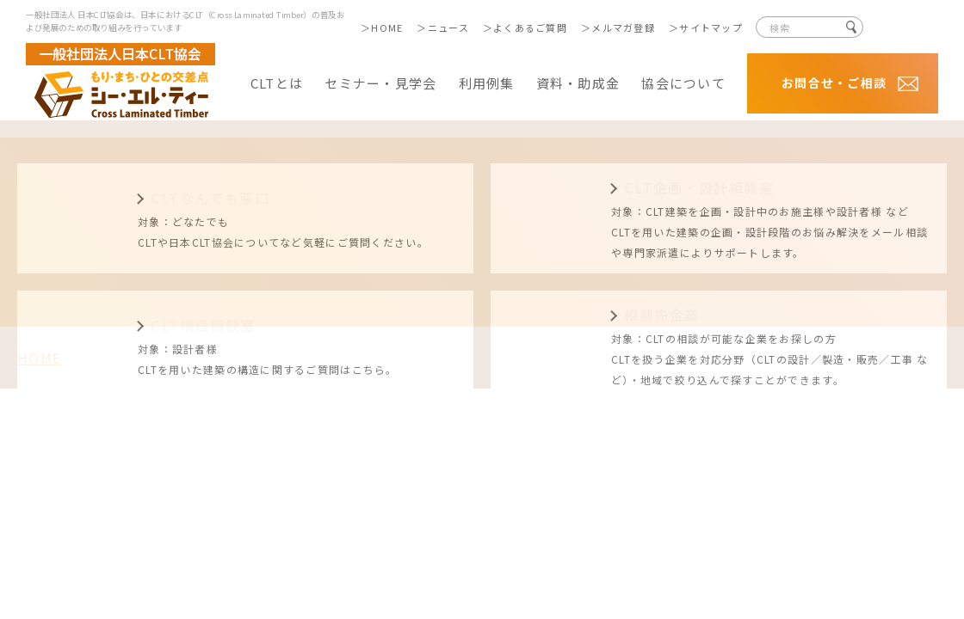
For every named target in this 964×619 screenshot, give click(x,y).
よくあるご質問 (530, 27)
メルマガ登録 (623, 27)
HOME (387, 27)
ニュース (448, 27)
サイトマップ (711, 27)
